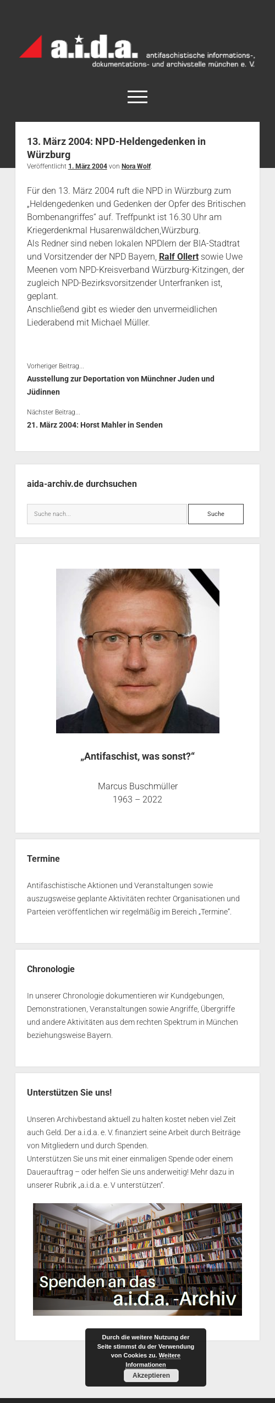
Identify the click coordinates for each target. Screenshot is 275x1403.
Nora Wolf (136, 166)
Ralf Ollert (179, 256)
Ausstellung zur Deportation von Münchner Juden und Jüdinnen (121, 385)
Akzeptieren (151, 1375)
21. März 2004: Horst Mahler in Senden (95, 424)
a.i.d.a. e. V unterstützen (120, 1185)
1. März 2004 (87, 166)
